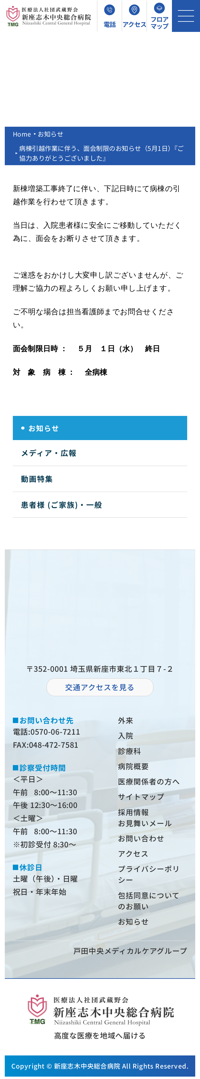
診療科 (129, 751)
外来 (126, 720)
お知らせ (51, 133)
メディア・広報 (49, 452)
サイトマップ (141, 797)
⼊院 (126, 735)
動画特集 (37, 478)
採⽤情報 (133, 812)
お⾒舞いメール (145, 823)
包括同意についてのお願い (149, 902)
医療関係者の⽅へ (149, 781)
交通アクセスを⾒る (100, 687)
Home (22, 133)
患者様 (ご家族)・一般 (61, 504)
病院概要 (133, 766)
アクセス (133, 854)
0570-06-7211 (55, 731)
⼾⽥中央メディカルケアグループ (130, 953)
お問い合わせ (141, 839)
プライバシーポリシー (149, 876)
